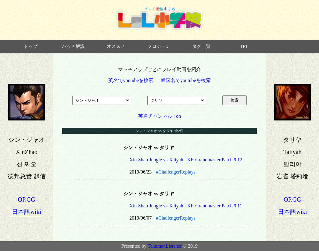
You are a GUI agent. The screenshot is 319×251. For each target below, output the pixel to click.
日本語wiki (26, 211)
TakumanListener (165, 246)
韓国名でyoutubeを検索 (186, 80)
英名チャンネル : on (159, 116)
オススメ (116, 46)
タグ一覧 (201, 46)
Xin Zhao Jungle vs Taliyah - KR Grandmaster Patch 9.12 (185, 159)
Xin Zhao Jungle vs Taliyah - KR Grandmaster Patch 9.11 (185, 205)
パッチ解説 (73, 46)
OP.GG (26, 199)
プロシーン (158, 46)
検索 (234, 100)
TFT (244, 46)
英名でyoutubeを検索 (130, 80)
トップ (31, 46)
